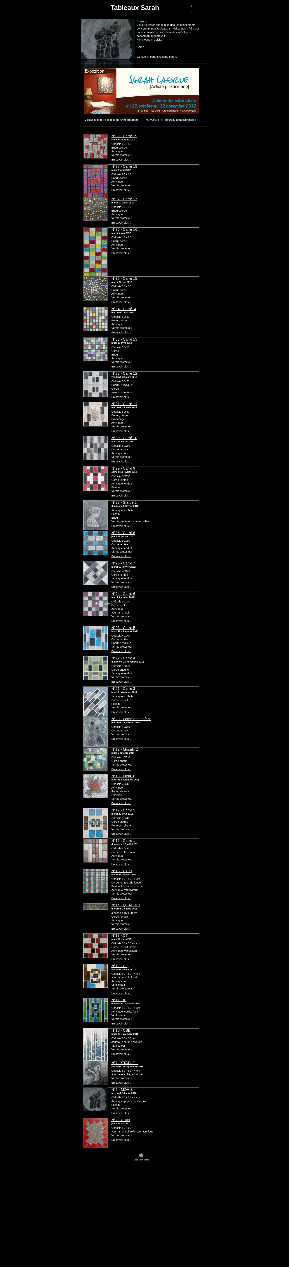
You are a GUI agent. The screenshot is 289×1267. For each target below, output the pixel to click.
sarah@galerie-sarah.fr (164, 56)
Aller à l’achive (103, 603)
